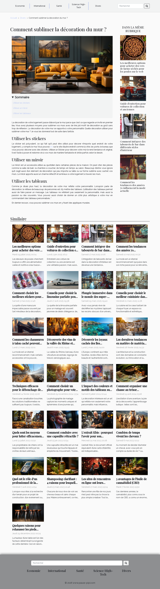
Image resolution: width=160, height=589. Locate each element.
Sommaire (22, 97)
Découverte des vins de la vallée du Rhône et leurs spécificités (61, 343)
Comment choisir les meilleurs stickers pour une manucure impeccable (26, 298)
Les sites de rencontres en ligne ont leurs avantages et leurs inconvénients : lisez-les (97, 484)
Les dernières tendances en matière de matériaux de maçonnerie (131, 343)
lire (51, 147)
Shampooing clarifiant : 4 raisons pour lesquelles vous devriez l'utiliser (62, 482)
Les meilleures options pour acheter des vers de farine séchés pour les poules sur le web (132, 67)
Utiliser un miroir (20, 108)
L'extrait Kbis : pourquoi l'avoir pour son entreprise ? (97, 436)
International (39, 6)
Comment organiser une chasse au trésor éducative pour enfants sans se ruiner (131, 391)
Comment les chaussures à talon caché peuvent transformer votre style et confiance (28, 345)
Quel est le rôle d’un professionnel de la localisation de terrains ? (28, 482)
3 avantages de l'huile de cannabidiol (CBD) (131, 481)
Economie (20, 6)
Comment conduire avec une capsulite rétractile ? (62, 434)
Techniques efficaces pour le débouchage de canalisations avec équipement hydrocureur (28, 391)
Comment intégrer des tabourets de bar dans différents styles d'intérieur (133, 146)
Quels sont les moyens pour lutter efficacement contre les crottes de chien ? (27, 438)
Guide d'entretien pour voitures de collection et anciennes (133, 106)
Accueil (13, 18)
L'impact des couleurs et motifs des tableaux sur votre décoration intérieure (97, 391)
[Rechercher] (130, 5)
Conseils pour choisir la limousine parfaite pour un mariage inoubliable (62, 296)
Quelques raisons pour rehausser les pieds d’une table (26, 529)
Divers (98, 6)
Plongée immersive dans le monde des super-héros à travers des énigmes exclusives (97, 298)
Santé (59, 6)
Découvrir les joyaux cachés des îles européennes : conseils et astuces (97, 345)
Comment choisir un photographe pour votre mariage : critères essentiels (62, 391)
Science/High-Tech (79, 6)
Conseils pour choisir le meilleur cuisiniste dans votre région (131, 296)
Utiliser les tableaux (22, 113)
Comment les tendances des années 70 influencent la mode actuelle (133, 186)
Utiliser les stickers (21, 103)
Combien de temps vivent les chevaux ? (128, 434)
